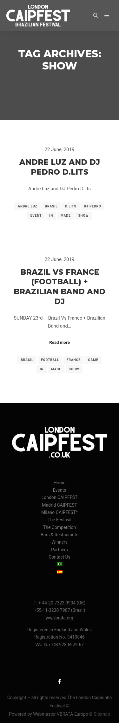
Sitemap (102, 714)
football (50, 360)
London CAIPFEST (60, 497)
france (74, 360)
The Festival (59, 519)
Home (60, 482)
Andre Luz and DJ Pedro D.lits (59, 167)
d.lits (70, 206)
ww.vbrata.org (59, 617)
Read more (59, 342)
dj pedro (92, 206)
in (51, 215)
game (93, 360)
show (83, 215)
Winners (59, 542)
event (36, 215)
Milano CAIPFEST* (59, 512)
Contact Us (59, 557)
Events (59, 490)
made (66, 215)
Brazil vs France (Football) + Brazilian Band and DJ (59, 286)
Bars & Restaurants (59, 534)
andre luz (27, 206)
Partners (59, 549)
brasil (51, 206)
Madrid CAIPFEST (59, 505)
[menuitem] (59, 564)
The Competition (59, 527)
